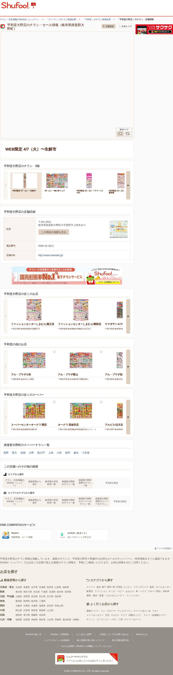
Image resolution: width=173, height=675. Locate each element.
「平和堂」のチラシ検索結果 (97, 19)
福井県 (58, 596)
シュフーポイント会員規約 (57, 640)
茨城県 (52, 592)
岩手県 (34, 587)
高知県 (42, 615)
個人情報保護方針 (120, 640)
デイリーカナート (132, 619)
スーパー (90, 587)
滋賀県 (42, 605)
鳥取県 (34, 610)
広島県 (26, 610)
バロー (114, 619)
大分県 (50, 619)
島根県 (42, 610)
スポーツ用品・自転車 (158, 591)
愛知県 (19, 601)
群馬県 (68, 592)
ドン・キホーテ (108, 611)
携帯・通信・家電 (95, 595)
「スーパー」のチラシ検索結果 (61, 19)
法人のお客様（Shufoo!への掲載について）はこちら (86, 646)
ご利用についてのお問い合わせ (114, 634)
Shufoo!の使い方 (33, 634)
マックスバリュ (124, 611)
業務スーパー (92, 611)
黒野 (6, 452)
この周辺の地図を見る (53, 232)
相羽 (67, 452)
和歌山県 (59, 605)
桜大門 (41, 452)
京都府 (34, 605)
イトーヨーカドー (95, 615)
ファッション (100, 591)
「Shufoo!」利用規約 (59, 634)
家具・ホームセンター (160, 587)
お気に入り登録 (54, 352)
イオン (155, 611)
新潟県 (34, 596)
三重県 (42, 601)
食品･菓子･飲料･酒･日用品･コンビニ (114, 587)
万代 (107, 615)
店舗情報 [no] (109, 26)
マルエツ (115, 615)
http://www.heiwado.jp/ (50, 255)
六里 (59, 452)
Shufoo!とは (141, 634)
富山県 (42, 596)
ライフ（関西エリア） (131, 615)
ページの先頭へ (163, 548)
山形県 (58, 587)
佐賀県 (26, 619)
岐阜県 (34, 601)
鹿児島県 (67, 619)
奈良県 (50, 605)
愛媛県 (34, 615)
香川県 (26, 615)
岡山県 (19, 610)
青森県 (26, 587)
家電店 (89, 591)
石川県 (50, 596)
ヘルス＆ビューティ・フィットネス (122, 595)
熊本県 (42, 619)
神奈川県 (27, 592)
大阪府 (19, 605)
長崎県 (34, 619)
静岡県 (26, 601)
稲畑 (23, 452)
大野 (31, 452)
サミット (90, 619)
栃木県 (60, 592)
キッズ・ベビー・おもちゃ (121, 591)
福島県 (66, 587)
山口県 (50, 610)
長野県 (26, 596)
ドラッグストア (140, 587)
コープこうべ (102, 619)
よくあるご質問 (83, 634)
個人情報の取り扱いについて (91, 640)
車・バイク (141, 591)
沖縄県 (76, 619)
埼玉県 (36, 592)
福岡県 (19, 619)
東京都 (19, 592)
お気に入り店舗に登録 (125, 26)
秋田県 (50, 587)
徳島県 (19, 615)
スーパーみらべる (142, 611)
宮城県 (42, 587)
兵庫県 (26, 605)
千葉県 (44, 592)
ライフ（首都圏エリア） (155, 615)
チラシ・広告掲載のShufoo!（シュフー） (19, 19)
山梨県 (19, 596)
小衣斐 (86, 452)
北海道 (19, 587)
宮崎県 (58, 619)
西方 (14, 452)
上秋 (50, 452)
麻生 (76, 452)
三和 (121, 619)
